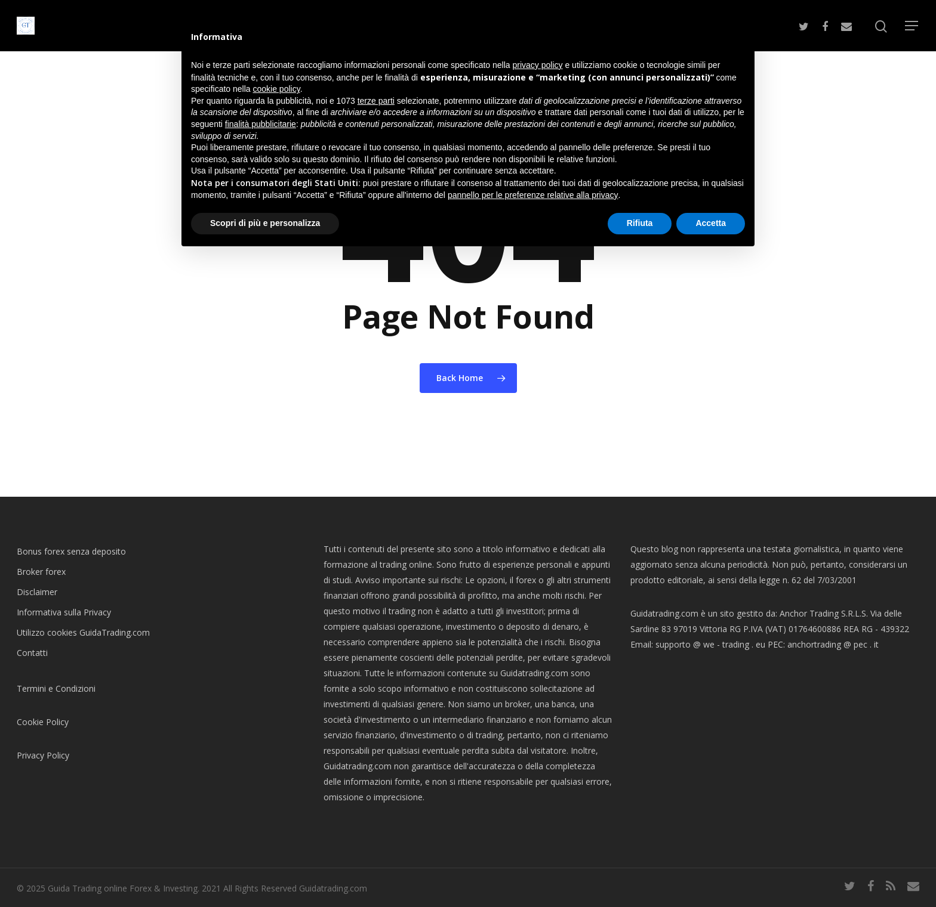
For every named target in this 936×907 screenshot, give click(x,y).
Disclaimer (37, 592)
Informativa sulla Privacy (64, 612)
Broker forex (41, 571)
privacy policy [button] (538, 65)
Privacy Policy (43, 755)
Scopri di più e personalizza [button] (265, 223)
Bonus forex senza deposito (71, 551)
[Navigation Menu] (912, 26)
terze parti (376, 101)
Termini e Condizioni (56, 688)
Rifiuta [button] (640, 223)
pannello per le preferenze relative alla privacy (533, 195)
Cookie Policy (43, 722)
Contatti (32, 652)
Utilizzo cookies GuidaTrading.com (83, 632)
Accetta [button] (710, 223)
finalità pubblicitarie (260, 124)
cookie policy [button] (276, 89)
